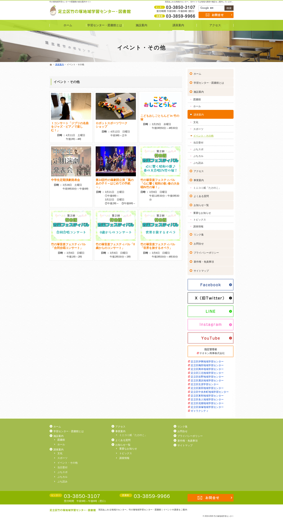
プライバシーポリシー (206, 251)
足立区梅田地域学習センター (207, 363)
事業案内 (199, 178)
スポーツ (198, 127)
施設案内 (199, 90)
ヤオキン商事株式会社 (212, 351)
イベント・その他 (67, 82)
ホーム (197, 72)
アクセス (199, 169)
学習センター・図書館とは (209, 81)
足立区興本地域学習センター (207, 367)
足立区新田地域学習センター (207, 386)
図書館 (197, 98)
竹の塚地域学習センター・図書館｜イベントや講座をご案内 (158, 509)
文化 (195, 120)
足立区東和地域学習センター (207, 394)
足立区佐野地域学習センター (207, 375)
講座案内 (199, 113)
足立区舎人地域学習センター (207, 397)
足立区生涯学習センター (205, 382)
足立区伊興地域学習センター (207, 359)
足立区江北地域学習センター (207, 371)
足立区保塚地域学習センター (207, 405)
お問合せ (199, 242)
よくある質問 (201, 194)
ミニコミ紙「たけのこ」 (207, 186)
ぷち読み (198, 161)
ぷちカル (198, 154)
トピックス (199, 218)
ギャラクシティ (199, 409)
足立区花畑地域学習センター (207, 401)
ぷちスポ (198, 147)
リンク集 (199, 233)
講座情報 (198, 224)
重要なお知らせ (202, 211)
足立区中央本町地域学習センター (210, 390)
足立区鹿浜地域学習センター (207, 378)
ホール (197, 104)
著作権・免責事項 (204, 260)
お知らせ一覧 (201, 203)
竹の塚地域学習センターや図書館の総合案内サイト (70, 2)
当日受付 (198, 141)
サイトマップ (201, 269)
